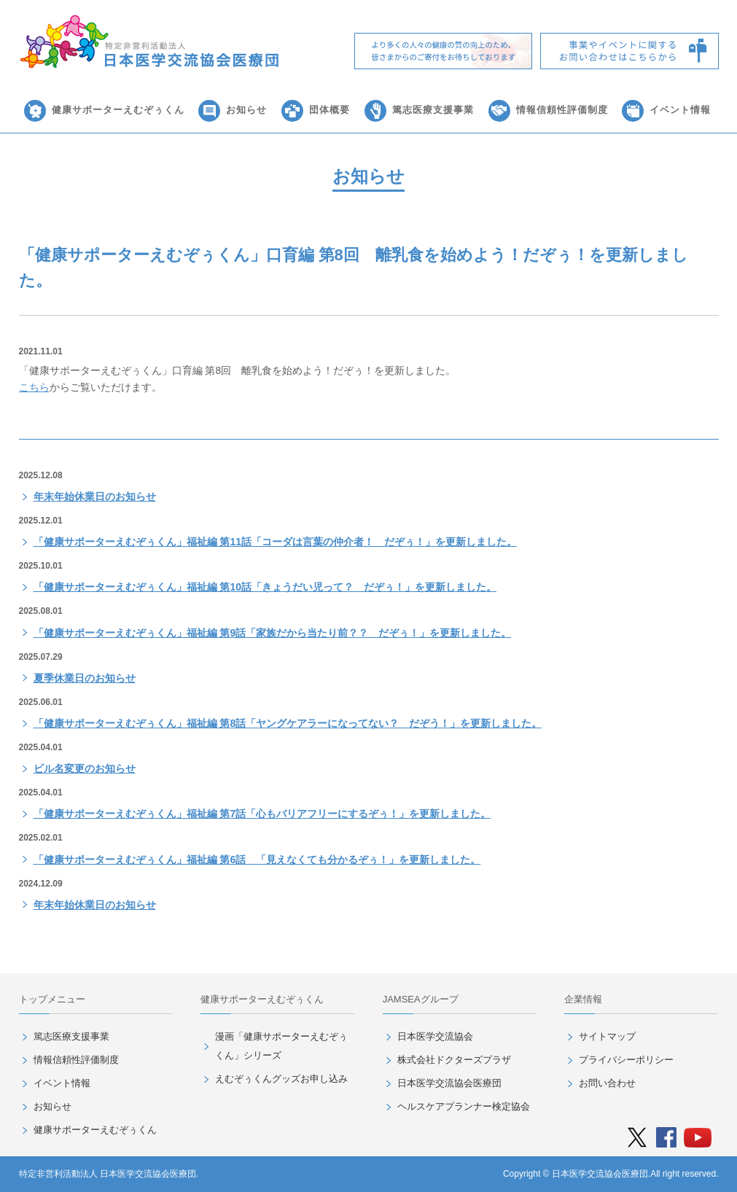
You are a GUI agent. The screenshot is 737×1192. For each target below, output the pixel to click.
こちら (34, 387)
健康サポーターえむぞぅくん (118, 109)
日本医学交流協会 (435, 1036)
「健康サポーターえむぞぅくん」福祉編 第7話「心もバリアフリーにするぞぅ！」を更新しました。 (262, 813)
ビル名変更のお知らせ (85, 768)
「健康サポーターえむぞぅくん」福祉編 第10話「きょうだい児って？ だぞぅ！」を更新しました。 (265, 587)
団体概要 (329, 109)
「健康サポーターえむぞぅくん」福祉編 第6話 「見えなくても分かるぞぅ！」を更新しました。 (257, 859)
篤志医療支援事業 (433, 109)
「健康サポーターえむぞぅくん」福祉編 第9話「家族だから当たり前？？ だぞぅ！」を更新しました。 (273, 633)
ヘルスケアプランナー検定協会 (463, 1106)
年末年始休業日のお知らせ (95, 496)
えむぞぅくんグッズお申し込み (281, 1078)
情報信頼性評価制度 (562, 109)
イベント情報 (680, 109)
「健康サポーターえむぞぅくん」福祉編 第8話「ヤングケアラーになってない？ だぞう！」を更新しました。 (288, 723)
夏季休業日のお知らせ (85, 678)
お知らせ (246, 109)
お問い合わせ (607, 1083)
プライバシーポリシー (626, 1059)
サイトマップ (607, 1036)
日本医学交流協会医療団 (449, 1083)
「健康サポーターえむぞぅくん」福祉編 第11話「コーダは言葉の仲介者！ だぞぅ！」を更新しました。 (275, 542)
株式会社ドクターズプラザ (454, 1059)
